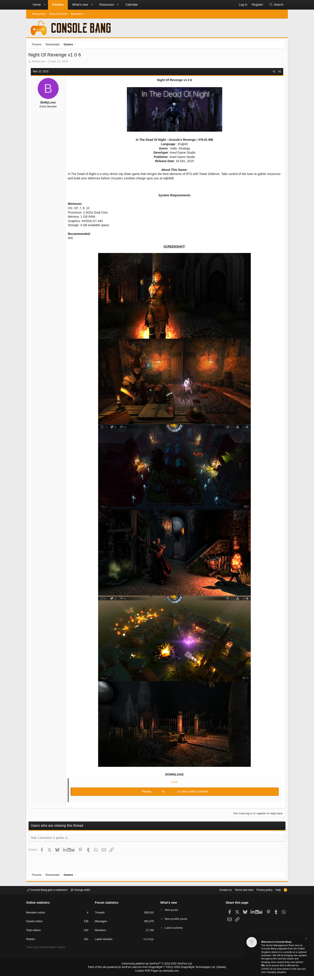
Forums (57, 4)
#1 (278, 72)
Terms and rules (239, 889)
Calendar (131, 4)
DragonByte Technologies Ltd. (195, 967)
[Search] (276, 5)
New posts (39, 13)
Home (37, 4)
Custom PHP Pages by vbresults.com (157, 971)
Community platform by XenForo (157, 964)
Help (275, 889)
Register (172, 792)
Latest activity (174, 928)
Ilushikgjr (148, 940)
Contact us (218, 889)
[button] (44, 5)
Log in (157, 792)
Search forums (58, 13)
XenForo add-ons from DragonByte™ (144, 967)
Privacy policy (260, 889)
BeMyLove (39, 62)
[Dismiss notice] (306, 939)
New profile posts (177, 918)
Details (216, 967)
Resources (106, 4)
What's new (80, 4)
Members (77, 13)
